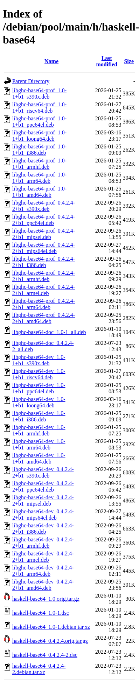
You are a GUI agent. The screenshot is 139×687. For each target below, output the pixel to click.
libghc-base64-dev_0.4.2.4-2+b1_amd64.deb (43, 585)
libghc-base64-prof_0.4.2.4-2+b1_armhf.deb (43, 276)
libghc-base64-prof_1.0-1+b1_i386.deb (39, 150)
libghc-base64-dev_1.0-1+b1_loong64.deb (38, 402)
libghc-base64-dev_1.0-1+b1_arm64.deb (38, 444)
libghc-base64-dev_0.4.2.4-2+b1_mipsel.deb (43, 500)
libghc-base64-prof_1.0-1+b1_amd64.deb (39, 192)
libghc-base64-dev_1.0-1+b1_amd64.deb (38, 458)
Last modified (106, 61)
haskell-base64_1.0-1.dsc (40, 613)
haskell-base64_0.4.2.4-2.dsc (44, 655)
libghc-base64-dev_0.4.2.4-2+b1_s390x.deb (43, 472)
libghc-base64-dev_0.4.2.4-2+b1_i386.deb (43, 528)
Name (51, 61)
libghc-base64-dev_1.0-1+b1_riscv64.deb (38, 374)
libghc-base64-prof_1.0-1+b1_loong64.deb (39, 135)
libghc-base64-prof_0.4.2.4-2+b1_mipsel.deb (43, 234)
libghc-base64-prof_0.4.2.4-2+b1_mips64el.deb (43, 248)
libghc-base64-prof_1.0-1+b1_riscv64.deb (39, 107)
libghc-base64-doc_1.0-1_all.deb (49, 332)
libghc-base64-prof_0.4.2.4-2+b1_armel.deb (43, 290)
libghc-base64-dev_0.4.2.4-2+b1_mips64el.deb (43, 514)
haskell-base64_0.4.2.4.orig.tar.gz (50, 641)
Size (129, 61)
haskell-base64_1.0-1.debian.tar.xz (51, 627)
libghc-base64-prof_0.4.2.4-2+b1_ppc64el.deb (43, 220)
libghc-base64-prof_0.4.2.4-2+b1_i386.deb (43, 262)
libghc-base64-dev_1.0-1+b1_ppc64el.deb (38, 388)
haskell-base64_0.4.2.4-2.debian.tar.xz (38, 669)
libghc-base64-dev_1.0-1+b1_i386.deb (38, 416)
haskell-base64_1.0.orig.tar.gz (45, 599)
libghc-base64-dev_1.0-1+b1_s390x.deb (38, 360)
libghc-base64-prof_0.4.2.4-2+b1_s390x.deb (43, 206)
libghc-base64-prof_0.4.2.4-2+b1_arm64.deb (43, 304)
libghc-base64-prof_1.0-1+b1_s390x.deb (39, 93)
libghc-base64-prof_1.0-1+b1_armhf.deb (39, 164)
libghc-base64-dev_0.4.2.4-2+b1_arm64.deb (43, 571)
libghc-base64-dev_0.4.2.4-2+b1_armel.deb (43, 557)
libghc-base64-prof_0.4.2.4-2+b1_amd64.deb (43, 318)
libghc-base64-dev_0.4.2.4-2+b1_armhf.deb (43, 542)
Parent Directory (30, 81)
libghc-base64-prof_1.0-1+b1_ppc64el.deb (39, 121)
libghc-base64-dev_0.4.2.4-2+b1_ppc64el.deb (43, 486)
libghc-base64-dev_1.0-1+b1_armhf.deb (38, 430)
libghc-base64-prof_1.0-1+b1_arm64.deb (39, 178)
